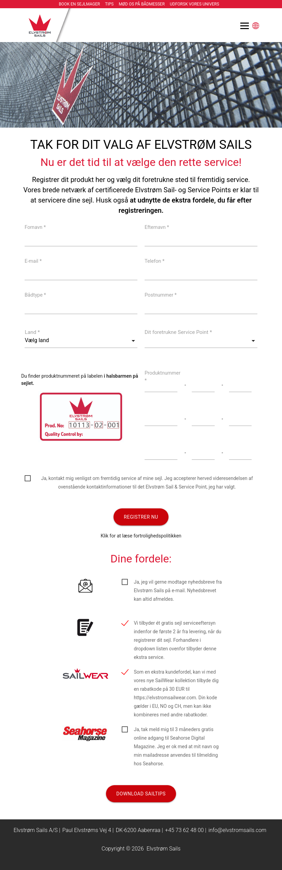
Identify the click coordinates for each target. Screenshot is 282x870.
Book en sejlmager (79, 4)
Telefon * (154, 261)
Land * (32, 332)
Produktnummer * (162, 376)
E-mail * (33, 261)
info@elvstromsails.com (238, 830)
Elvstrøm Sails (163, 848)
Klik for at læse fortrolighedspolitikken (140, 535)
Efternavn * (157, 227)
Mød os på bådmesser (141, 4)
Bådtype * (35, 295)
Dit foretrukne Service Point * (178, 332)
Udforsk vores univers (194, 4)
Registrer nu (141, 517)
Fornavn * (35, 227)
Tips (109, 4)
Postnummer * (161, 295)
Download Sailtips (140, 793)
